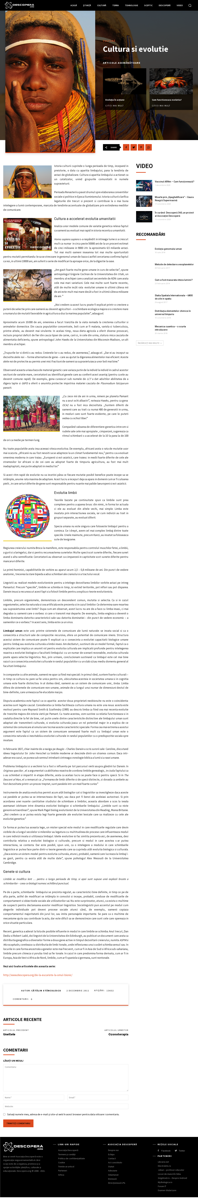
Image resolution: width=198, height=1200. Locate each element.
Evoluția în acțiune (118, 98)
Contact (112, 1161)
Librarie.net (163, 1164)
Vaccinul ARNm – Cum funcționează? (174, 181)
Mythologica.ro (165, 1185)
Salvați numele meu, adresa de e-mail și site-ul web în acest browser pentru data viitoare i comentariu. (63, 1117)
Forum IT (162, 1189)
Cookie (61, 1165)
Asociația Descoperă (68, 1153)
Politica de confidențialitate (71, 1161)
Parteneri (62, 1173)
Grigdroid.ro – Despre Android (172, 1180)
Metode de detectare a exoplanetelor (174, 266)
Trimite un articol (66, 1169)
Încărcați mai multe (150, 344)
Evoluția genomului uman (168, 250)
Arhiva (61, 1177)
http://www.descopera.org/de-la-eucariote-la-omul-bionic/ (37, 975)
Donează (112, 1181)
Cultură (109, 38)
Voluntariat (113, 1177)
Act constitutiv (115, 1165)
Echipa (111, 1157)
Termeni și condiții (66, 1157)
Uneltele (9, 1036)
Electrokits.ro (164, 1168)
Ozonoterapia (118, 1036)
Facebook (166, 1153)
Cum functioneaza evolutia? (165, 100)
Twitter (182, 1153)
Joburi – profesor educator (171, 1172)
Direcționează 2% (116, 1185)
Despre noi (113, 1153)
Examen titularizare (167, 1193)
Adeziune (112, 1173)
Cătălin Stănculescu (46, 990)
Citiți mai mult (114, 104)
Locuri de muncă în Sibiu (169, 1176)
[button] (190, 5)
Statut (111, 1169)
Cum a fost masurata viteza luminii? (174, 281)
